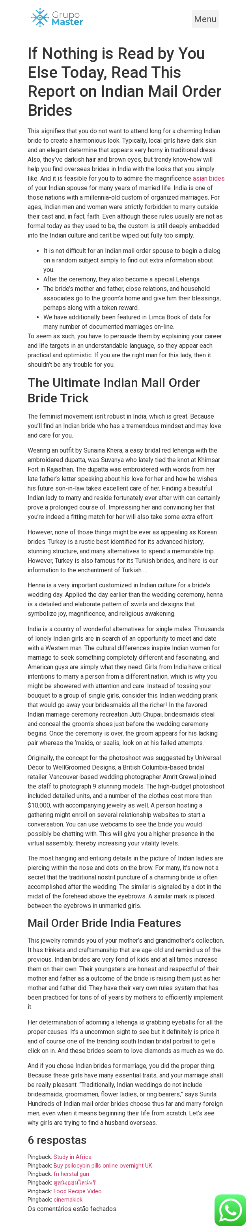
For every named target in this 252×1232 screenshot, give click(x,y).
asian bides (209, 178)
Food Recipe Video (78, 1191)
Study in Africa (72, 1157)
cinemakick (68, 1199)
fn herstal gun (71, 1174)
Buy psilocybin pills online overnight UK (103, 1165)
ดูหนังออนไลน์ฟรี (75, 1182)
